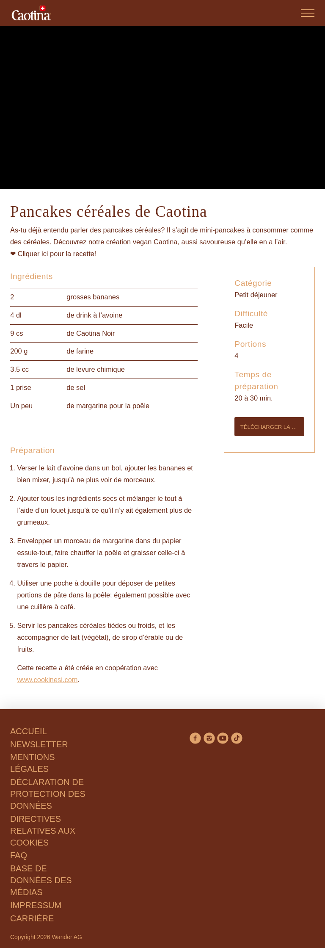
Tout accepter (192, 541)
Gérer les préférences (115, 541)
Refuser (46, 541)
